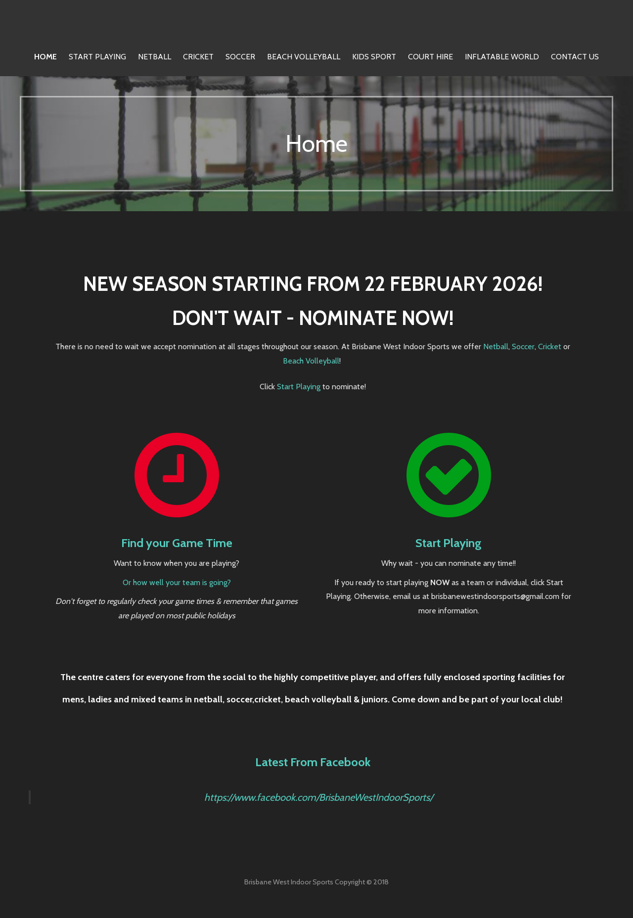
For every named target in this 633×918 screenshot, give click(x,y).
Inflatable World (502, 56)
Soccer (240, 56)
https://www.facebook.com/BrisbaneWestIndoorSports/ (318, 797)
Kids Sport (374, 56)
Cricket (198, 56)
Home (45, 56)
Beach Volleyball (303, 56)
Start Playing (97, 56)
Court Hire (430, 56)
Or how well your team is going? (177, 582)
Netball (154, 56)
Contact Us (575, 56)
